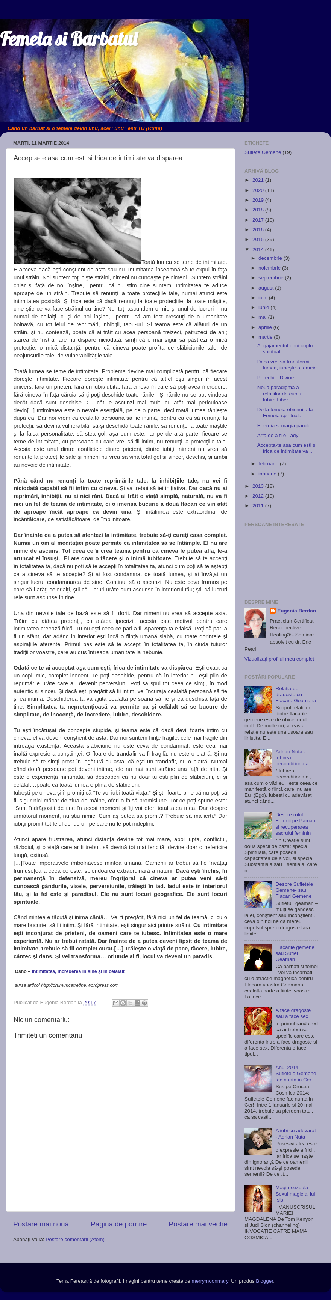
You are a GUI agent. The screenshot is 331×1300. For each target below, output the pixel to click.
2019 (258, 200)
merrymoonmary (210, 1281)
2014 (258, 249)
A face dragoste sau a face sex (293, 1013)
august (266, 288)
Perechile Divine (275, 377)
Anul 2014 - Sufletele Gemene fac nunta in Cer (295, 1073)
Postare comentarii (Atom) (75, 1239)
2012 (258, 496)
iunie (264, 307)
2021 (258, 180)
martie (266, 337)
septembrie (271, 278)
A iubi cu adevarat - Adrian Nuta (295, 1133)
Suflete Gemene (262, 152)
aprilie (265, 327)
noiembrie (270, 268)
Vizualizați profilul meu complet (279, 659)
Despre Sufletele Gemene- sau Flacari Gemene (294, 890)
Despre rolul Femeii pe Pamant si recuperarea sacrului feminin (296, 824)
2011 (258, 505)
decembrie (271, 258)
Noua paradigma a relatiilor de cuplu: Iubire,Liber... (280, 393)
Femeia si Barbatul (68, 39)
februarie (269, 463)
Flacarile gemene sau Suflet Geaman (294, 953)
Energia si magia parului (284, 425)
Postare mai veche (198, 1224)
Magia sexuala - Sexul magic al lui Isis (295, 1193)
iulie (263, 297)
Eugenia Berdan (296, 611)
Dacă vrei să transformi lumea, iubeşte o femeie (287, 365)
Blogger (264, 1281)
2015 (258, 239)
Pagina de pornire (119, 1224)
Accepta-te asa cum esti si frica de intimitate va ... (287, 448)
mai (263, 317)
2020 (258, 190)
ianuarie (268, 474)
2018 (258, 210)
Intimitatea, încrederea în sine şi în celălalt (78, 971)
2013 (258, 486)
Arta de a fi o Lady (278, 435)
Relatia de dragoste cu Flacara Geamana (295, 694)
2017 (258, 220)
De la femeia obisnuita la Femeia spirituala (285, 412)
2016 (258, 229)
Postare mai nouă (41, 1224)
